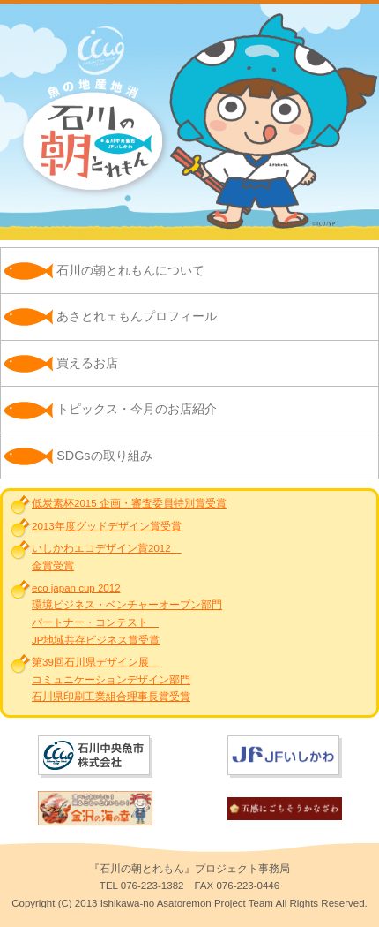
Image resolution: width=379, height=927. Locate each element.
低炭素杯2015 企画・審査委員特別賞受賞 (129, 503)
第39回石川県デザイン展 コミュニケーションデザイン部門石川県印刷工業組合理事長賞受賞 (111, 679)
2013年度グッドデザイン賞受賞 (107, 526)
